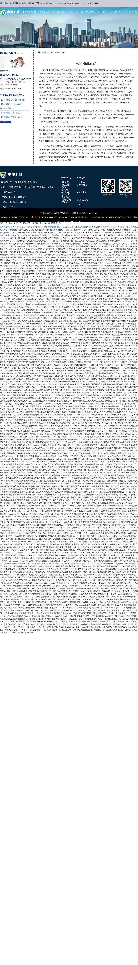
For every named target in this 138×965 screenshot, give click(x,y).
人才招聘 (102, 12)
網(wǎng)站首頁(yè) (66, 182)
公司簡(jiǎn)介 (44, 12)
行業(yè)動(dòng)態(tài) (66, 197)
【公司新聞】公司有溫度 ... (11, 113)
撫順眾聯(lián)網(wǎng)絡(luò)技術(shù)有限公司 (111, 217)
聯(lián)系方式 (131, 12)
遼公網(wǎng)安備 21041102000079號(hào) (49, 217)
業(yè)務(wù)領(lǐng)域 (66, 190)
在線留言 (116, 12)
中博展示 (72, 12)
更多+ (6, 122)
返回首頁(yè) (46, 52)
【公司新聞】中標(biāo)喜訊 (11, 104)
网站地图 (11, 230)
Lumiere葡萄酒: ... (7, 108)
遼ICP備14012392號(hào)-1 (19, 217)
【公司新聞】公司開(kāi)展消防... (13, 100)
